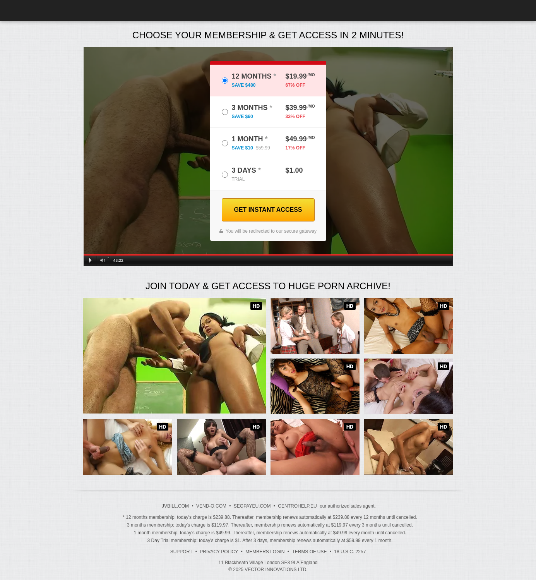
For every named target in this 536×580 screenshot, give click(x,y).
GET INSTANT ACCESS (268, 209)
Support (181, 551)
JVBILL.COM (175, 506)
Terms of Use (309, 551)
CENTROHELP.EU (297, 506)
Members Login (264, 551)
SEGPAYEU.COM (252, 506)
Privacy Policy (219, 551)
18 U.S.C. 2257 (350, 551)
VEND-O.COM (211, 506)
